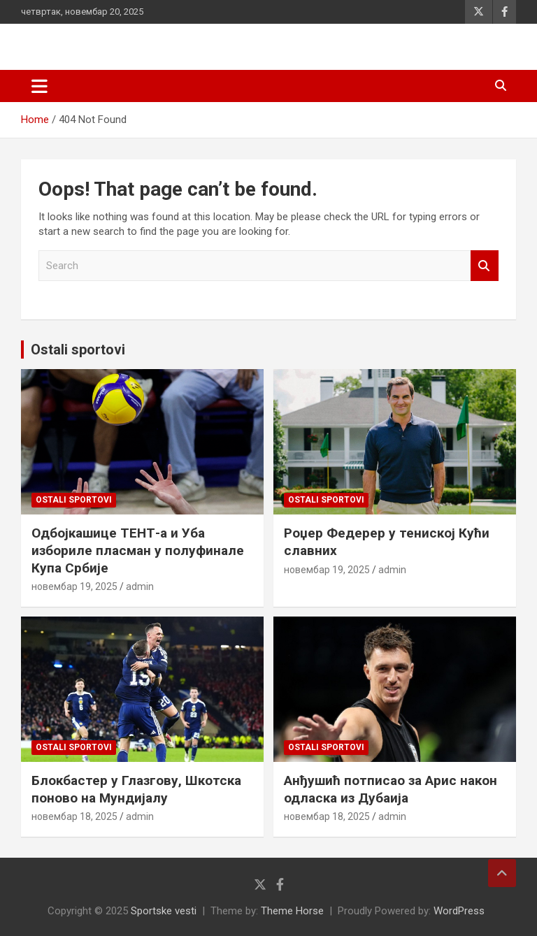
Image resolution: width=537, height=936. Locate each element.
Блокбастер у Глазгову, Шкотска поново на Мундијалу (136, 789)
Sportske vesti (163, 911)
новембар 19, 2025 (74, 586)
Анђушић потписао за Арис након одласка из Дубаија (390, 789)
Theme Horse (292, 911)
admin (140, 586)
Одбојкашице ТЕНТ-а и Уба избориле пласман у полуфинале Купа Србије (137, 550)
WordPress (459, 911)
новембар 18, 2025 (74, 816)
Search (485, 266)
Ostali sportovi (78, 349)
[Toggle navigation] (39, 86)
